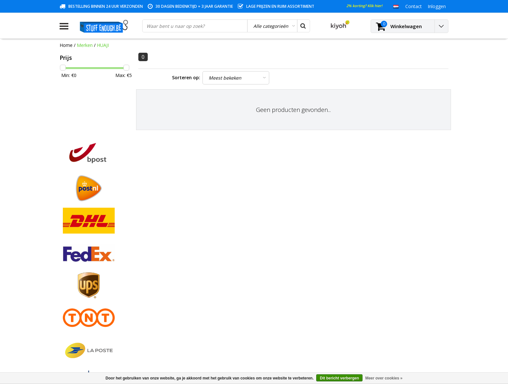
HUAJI (103, 45)
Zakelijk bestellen (78, 323)
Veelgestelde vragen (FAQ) (87, 330)
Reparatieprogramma (82, 301)
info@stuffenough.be (376, 338)
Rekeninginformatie (80, 308)
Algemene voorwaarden (85, 256)
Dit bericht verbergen (339, 378)
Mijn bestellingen (175, 263)
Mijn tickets (170, 271)
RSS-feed (69, 338)
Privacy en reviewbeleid (84, 293)
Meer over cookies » (383, 378)
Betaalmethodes (77, 263)
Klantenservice (75, 286)
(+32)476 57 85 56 (391, 349)
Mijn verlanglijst (174, 278)
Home (66, 45)
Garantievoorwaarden (82, 278)
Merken (85, 45)
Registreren (170, 256)
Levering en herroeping (84, 316)
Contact (68, 271)
